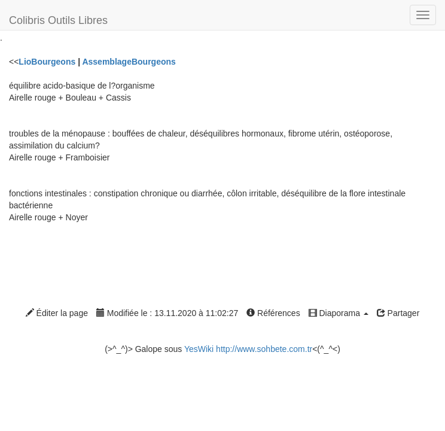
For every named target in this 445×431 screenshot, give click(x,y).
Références (273, 313)
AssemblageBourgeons (128, 61)
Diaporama (338, 313)
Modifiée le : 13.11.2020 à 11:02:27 (167, 313)
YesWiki (199, 349)
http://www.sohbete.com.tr (264, 349)
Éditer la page (57, 313)
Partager (398, 313)
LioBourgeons (47, 61)
